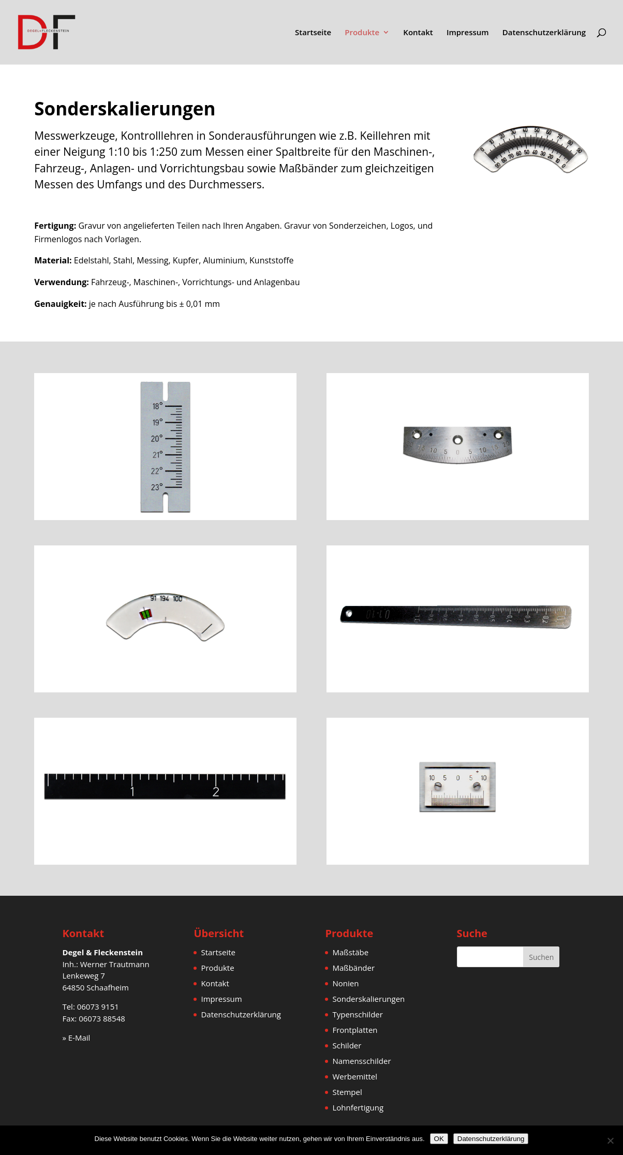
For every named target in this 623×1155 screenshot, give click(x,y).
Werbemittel (354, 1076)
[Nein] (610, 1140)
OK (439, 1139)
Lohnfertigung (357, 1107)
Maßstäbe (350, 952)
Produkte (362, 32)
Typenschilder (357, 1014)
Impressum (468, 32)
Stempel (347, 1092)
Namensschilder (361, 1061)
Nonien (345, 983)
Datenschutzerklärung (544, 32)
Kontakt (418, 32)
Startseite (313, 32)
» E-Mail (76, 1037)
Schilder (346, 1045)
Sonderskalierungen (368, 999)
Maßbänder (353, 967)
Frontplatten (354, 1030)
